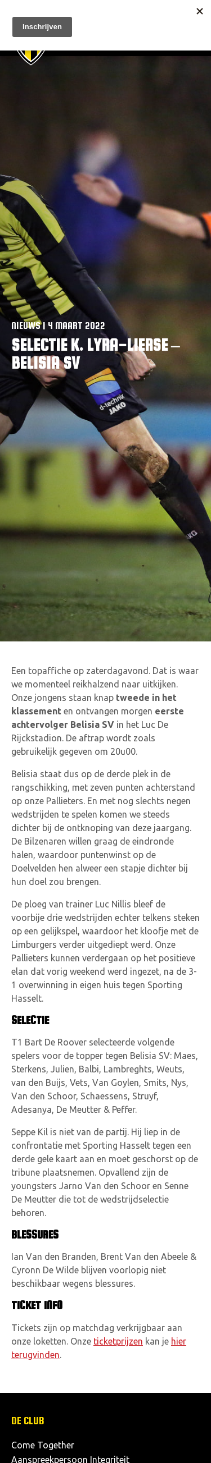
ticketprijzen (118, 1341)
